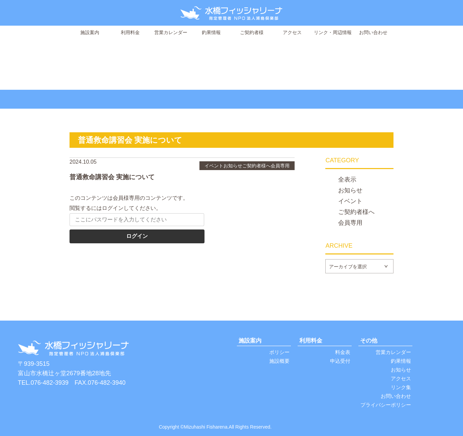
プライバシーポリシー (385, 405)
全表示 (347, 179)
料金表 (342, 352)
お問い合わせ (373, 32)
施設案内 (89, 32)
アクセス (292, 32)
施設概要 (279, 361)
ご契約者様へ (356, 212)
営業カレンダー (170, 32)
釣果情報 (211, 32)
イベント (350, 201)
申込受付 (340, 361)
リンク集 (401, 387)
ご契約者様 (252, 32)
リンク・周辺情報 (333, 32)
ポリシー (279, 352)
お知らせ (350, 190)
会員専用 (350, 223)
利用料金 (130, 32)
